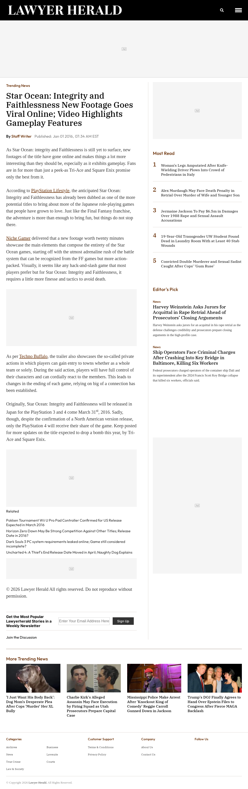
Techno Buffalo (33, 356)
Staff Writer (21, 136)
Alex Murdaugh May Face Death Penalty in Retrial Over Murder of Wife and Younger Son (200, 192)
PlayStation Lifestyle (50, 190)
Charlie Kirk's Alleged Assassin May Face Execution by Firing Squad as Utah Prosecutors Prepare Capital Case (92, 706)
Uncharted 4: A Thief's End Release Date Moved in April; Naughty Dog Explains (69, 552)
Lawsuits (52, 754)
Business (52, 747)
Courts (51, 761)
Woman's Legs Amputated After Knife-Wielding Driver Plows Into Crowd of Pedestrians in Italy (194, 170)
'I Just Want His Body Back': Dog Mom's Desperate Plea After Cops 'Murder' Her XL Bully (30, 704)
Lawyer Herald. (38, 782)
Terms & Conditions (101, 747)
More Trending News (27, 659)
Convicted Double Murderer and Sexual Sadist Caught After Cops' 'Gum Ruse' (201, 263)
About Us (147, 747)
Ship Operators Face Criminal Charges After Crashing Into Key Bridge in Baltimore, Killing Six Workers (194, 357)
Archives (11, 747)
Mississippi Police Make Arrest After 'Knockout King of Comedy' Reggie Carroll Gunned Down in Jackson (153, 704)
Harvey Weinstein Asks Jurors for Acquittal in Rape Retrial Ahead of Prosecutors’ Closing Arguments (189, 312)
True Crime (13, 761)
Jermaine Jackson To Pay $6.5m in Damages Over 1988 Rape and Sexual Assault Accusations (199, 215)
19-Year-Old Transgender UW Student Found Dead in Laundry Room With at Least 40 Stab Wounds (200, 241)
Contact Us (148, 754)
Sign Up (123, 621)
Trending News (18, 85)
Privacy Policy (97, 754)
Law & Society (15, 769)
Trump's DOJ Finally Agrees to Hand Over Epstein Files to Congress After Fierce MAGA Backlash (214, 704)
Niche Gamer (18, 238)
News (157, 302)
